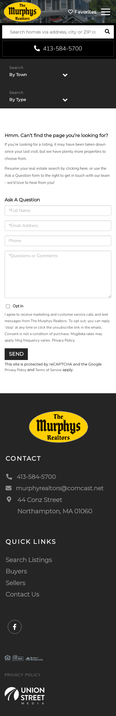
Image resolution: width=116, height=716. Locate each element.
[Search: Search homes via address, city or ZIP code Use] (51, 31)
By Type (17, 99)
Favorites (82, 12)
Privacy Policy (63, 340)
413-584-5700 (58, 49)
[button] (107, 31)
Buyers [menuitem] (16, 571)
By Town (18, 74)
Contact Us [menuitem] (22, 594)
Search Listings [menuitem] (29, 560)
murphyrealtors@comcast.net (57, 488)
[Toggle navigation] (105, 11)
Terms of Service (48, 369)
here (84, 168)
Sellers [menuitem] (15, 583)
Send (16, 354)
